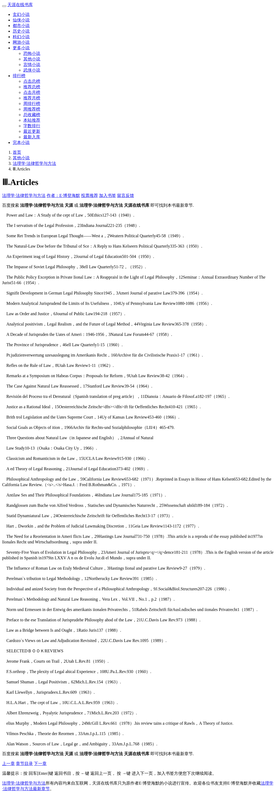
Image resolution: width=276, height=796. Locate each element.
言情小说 (31, 64)
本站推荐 (31, 120)
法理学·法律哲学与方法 (34, 163)
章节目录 (24, 763)
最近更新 (31, 131)
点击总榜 (31, 81)
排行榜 (19, 75)
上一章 (8, 763)
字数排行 (31, 126)
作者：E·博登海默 (63, 195)
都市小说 (21, 25)
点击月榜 (31, 92)
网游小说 (21, 42)
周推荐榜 (31, 109)
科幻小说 (21, 36)
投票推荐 (89, 195)
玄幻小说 (21, 14)
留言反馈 (125, 195)
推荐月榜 (31, 98)
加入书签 (107, 195)
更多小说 (21, 48)
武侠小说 (31, 70)
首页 (17, 152)
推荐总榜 (31, 87)
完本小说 (21, 142)
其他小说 (31, 59)
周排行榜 (31, 103)
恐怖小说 (31, 53)
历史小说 (21, 31)
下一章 (40, 763)
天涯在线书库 (20, 4)
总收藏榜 (31, 114)
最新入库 (31, 137)
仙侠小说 (21, 20)
